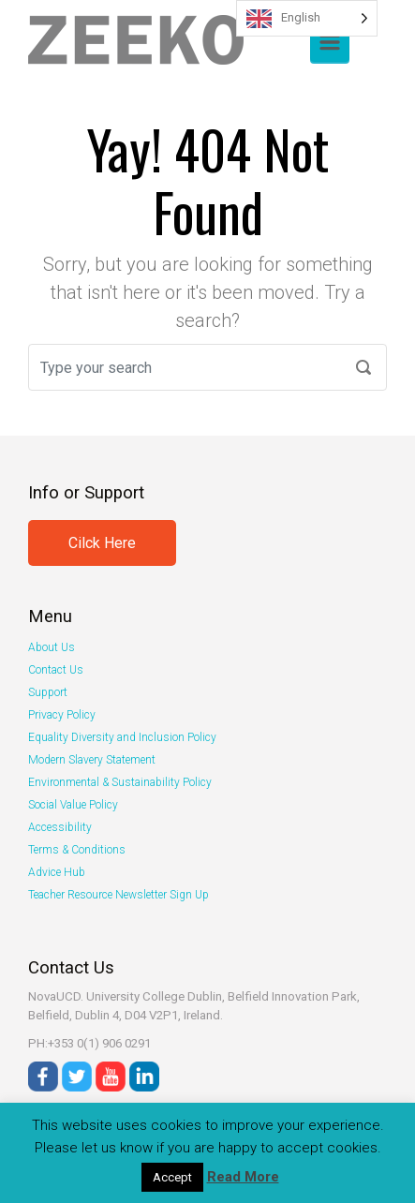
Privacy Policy (62, 714)
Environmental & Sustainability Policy (120, 782)
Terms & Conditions (77, 849)
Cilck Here (102, 543)
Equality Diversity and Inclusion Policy (122, 737)
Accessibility (60, 827)
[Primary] (329, 42)
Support (47, 692)
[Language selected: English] (307, 18)
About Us (51, 647)
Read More (243, 1176)
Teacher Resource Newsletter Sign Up (118, 894)
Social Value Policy (73, 804)
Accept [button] (172, 1177)
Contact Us (55, 669)
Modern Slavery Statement (92, 759)
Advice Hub (56, 872)
